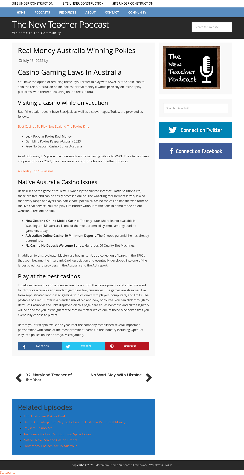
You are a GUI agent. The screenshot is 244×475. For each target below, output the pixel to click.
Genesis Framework (135, 465)
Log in (168, 465)
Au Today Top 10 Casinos (35, 171)
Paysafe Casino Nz (38, 428)
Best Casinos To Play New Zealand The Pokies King (53, 126)
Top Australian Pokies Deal (44, 416)
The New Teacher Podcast (60, 24)
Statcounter (8, 472)
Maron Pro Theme (107, 465)
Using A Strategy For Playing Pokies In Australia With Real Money (74, 422)
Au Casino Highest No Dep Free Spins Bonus (58, 434)
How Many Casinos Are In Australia (50, 446)
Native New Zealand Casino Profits (50, 440)
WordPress (156, 465)
